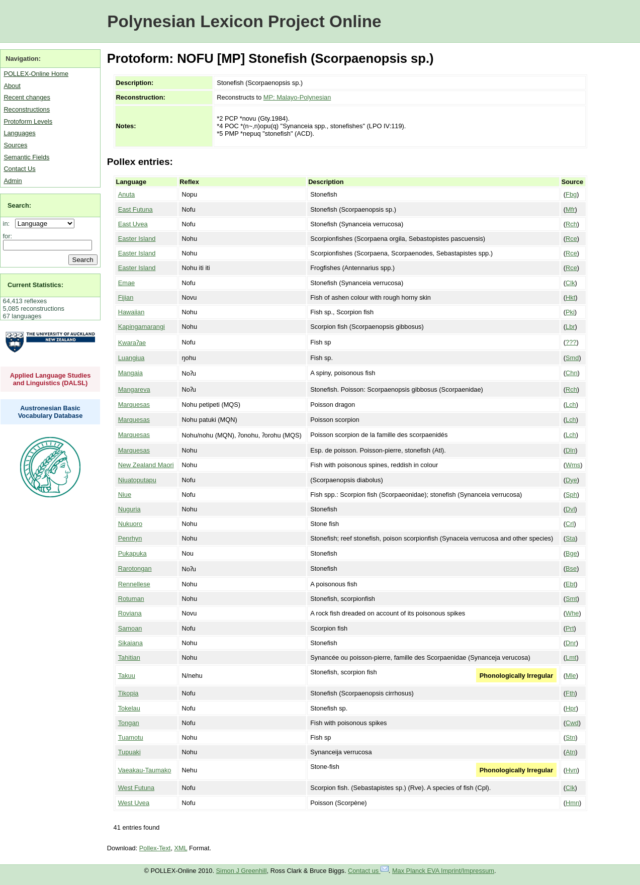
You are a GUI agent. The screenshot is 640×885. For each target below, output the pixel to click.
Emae (126, 283)
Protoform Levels (28, 121)
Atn (570, 752)
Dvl (570, 509)
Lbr (570, 326)
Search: (19, 205)
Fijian (126, 297)
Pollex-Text (155, 848)
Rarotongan (135, 568)
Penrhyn (130, 538)
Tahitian (129, 657)
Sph (571, 494)
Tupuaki (129, 752)
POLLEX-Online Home (36, 73)
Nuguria (129, 509)
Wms (573, 465)
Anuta (126, 194)
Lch (571, 404)
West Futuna (136, 787)
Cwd (572, 723)
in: (8, 223)
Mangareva (134, 389)
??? (571, 342)
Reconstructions (27, 109)
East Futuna (135, 209)
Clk (570, 283)
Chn (571, 373)
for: (8, 236)
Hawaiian (131, 312)
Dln (570, 450)
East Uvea (133, 224)
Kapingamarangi (141, 326)
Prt (570, 628)
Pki (570, 312)
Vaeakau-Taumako (144, 770)
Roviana (130, 613)
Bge (571, 553)
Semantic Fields (26, 157)
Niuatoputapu (137, 480)
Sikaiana (130, 643)
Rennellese (134, 584)
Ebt (570, 584)
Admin (13, 181)
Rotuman (131, 598)
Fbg (571, 194)
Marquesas (134, 404)
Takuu (126, 675)
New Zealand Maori (146, 465)
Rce (571, 238)
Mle (571, 675)
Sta (570, 538)
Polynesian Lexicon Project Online (244, 21)
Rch (571, 224)
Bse (571, 568)
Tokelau (129, 708)
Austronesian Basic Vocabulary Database (50, 411)
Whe (572, 613)
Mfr (570, 209)
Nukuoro (130, 523)
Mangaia (130, 373)
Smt (571, 598)
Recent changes (27, 97)
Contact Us (19, 168)
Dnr (571, 643)
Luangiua (131, 358)
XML (181, 848)
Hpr (571, 708)
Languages (19, 133)
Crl (570, 523)
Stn (570, 737)
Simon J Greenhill (241, 870)
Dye (571, 480)
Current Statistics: (35, 285)
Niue (124, 494)
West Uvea (133, 803)
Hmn (572, 803)
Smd (572, 358)
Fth (570, 693)
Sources (15, 145)
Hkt (570, 297)
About (12, 86)
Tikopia (128, 693)
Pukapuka (132, 553)
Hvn (571, 770)
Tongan (128, 723)
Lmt (571, 657)
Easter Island (137, 238)
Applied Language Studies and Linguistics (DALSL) (50, 379)
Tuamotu (130, 737)
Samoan (130, 628)
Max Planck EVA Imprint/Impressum (443, 870)
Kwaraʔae (132, 342)
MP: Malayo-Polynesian (297, 97)
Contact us (368, 870)
